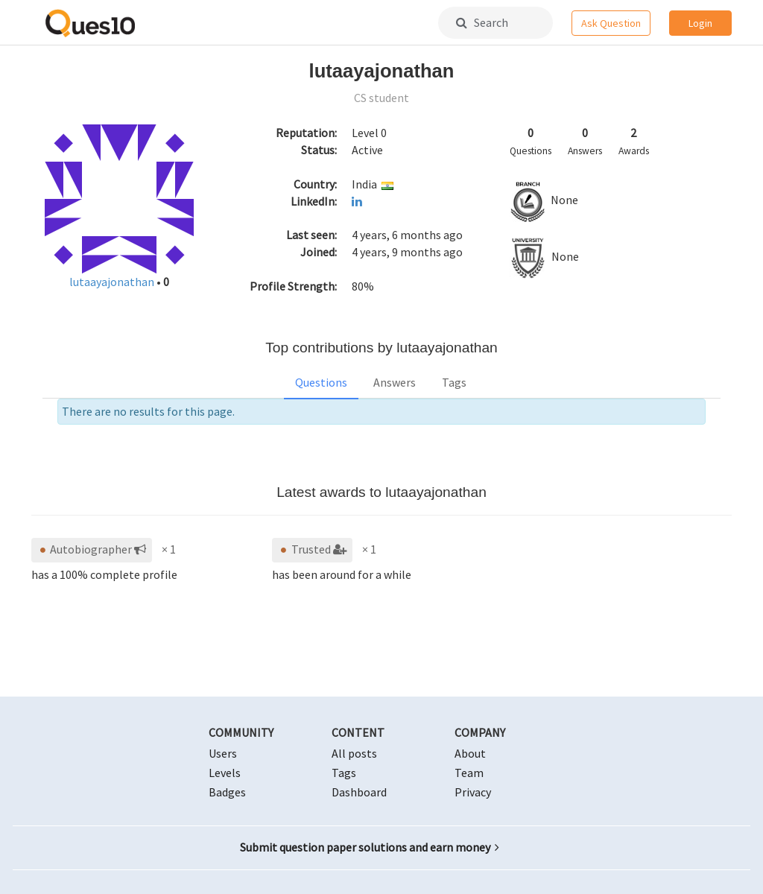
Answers (394, 382)
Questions (321, 382)
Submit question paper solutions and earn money (369, 847)
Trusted (312, 549)
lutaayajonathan (112, 281)
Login (700, 23)
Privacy (473, 791)
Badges (227, 791)
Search (482, 22)
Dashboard (359, 791)
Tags (454, 382)
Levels (225, 772)
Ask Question (611, 23)
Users (223, 753)
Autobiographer (91, 549)
